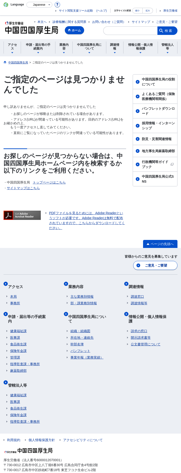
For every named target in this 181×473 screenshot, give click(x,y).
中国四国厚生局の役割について (158, 81)
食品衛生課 (18, 330)
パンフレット (80, 336)
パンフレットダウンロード (158, 111)
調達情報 (138, 283)
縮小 (137, 10)
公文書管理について (145, 330)
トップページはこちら (49, 182)
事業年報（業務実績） (86, 343)
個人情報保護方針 (42, 421)
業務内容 (78, 283)
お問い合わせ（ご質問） (109, 21)
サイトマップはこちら (23, 188)
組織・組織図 (80, 316)
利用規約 (13, 421)
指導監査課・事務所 (25, 350)
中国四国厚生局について (91, 309)
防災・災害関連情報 (157, 139)
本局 (13, 291)
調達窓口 (137, 291)
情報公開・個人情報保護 (151, 309)
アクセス (17, 283)
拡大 (148, 10)
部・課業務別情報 (83, 298)
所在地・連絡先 (82, 323)
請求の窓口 (139, 316)
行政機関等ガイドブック (158, 164)
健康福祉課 (18, 316)
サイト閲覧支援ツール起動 (76, 10)
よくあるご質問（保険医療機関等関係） (158, 96)
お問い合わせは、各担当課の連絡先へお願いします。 (37, 460)
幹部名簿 (77, 330)
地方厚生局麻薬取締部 (158, 151)
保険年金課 (18, 336)
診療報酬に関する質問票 (69, 21)
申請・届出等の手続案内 (31, 309)
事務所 (15, 298)
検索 (169, 31)
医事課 (15, 323)
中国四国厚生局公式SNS (158, 179)
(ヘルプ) (101, 10)
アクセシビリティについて (83, 421)
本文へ (42, 21)
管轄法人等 (19, 368)
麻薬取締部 (18, 356)
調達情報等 (139, 298)
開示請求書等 (141, 323)
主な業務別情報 (82, 291)
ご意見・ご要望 (166, 21)
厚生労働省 (170, 10)
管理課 (15, 343)
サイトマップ (141, 21)
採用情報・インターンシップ (158, 125)
